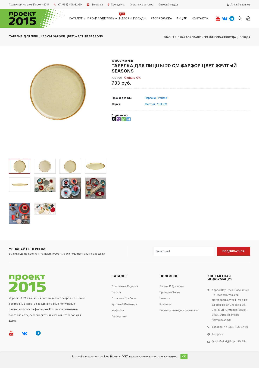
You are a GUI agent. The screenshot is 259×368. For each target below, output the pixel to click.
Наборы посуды (132, 18)
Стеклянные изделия (125, 286)
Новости (165, 298)
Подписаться (233, 251)
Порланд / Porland (156, 97)
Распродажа (161, 18)
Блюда (245, 37)
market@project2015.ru (232, 341)
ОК (184, 356)
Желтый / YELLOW (156, 103)
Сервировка (119, 316)
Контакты (200, 18)
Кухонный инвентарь (125, 304)
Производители (102, 19)
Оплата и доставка (172, 286)
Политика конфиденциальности (179, 310)
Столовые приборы (124, 298)
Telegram (217, 334)
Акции (181, 18)
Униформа (118, 310)
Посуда (116, 292)
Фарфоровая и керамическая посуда (208, 37)
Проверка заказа (170, 292)
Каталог (77, 19)
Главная (170, 37)
